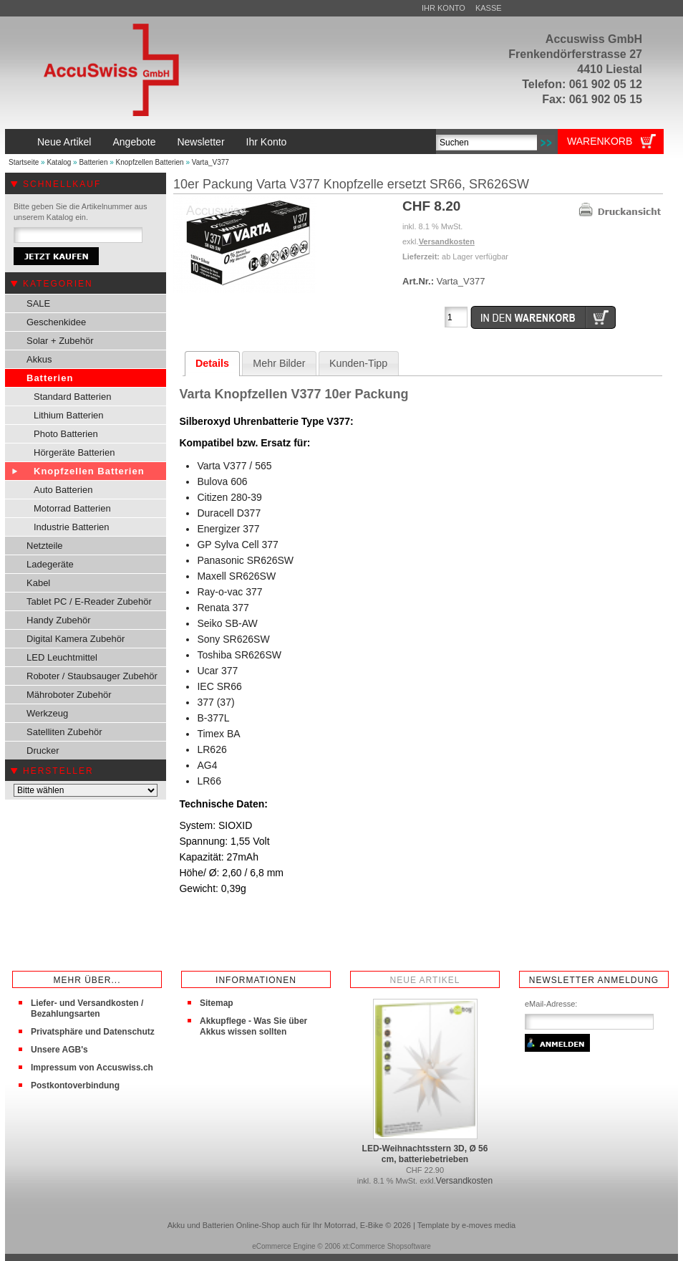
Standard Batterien (72, 396)
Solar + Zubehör (60, 340)
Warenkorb (599, 141)
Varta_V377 (210, 162)
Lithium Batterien (69, 415)
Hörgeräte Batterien (74, 452)
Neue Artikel (64, 142)
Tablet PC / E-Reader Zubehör (89, 601)
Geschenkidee (56, 322)
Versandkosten (447, 241)
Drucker (42, 750)
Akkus (39, 359)
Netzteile (44, 545)
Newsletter (200, 142)
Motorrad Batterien (72, 508)
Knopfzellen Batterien (150, 162)
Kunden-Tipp (358, 363)
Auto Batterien (63, 489)
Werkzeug (47, 713)
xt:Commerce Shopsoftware (386, 1246)
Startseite (24, 162)
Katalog (59, 162)
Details (212, 363)
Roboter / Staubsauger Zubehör (92, 676)
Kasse (488, 8)
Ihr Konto (443, 8)
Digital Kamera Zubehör (75, 638)
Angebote (133, 142)
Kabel (38, 582)
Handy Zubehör (58, 620)
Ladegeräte (50, 564)
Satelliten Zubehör (64, 732)
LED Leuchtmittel (61, 657)
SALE (38, 303)
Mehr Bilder (279, 363)
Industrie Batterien (72, 527)
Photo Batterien (66, 433)
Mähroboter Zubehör (69, 694)
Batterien (93, 162)
